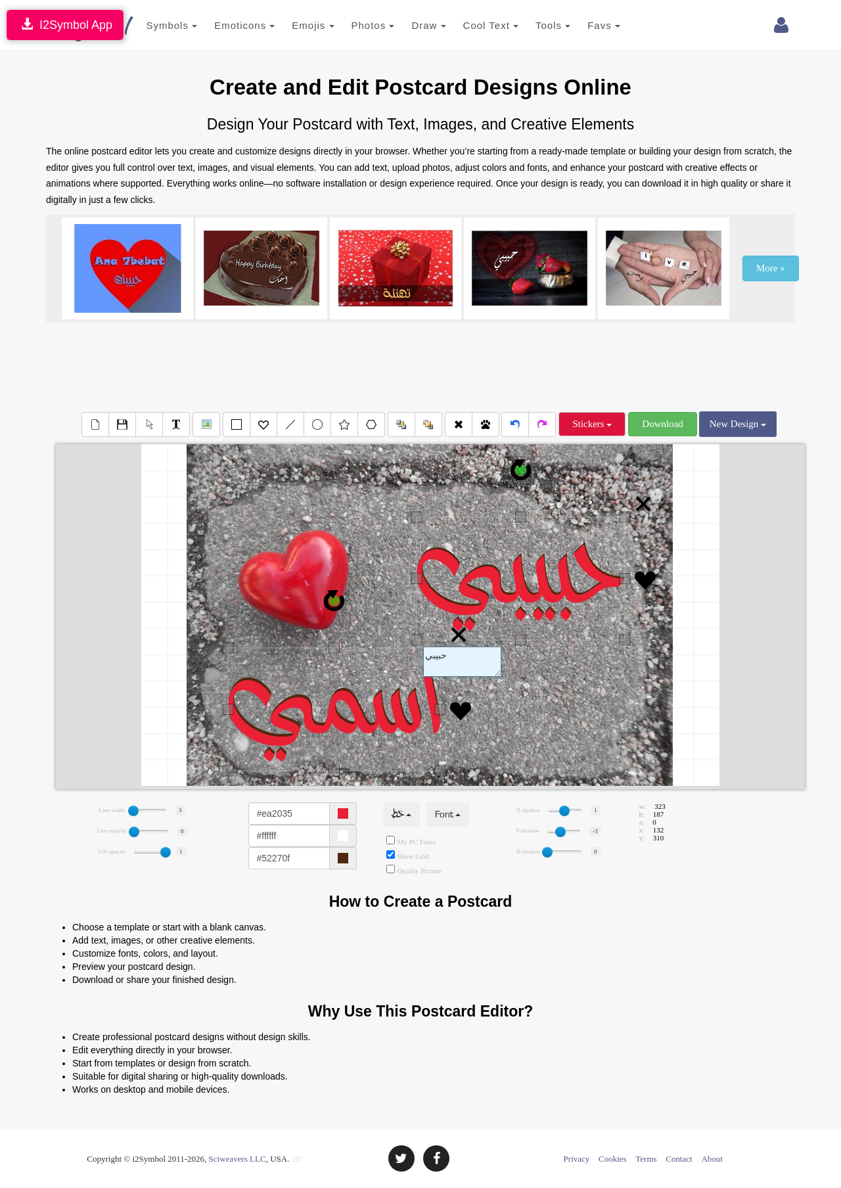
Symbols (152, 25)
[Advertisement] (420, 365)
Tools (533, 25)
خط (401, 814)
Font (448, 814)
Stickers (592, 424)
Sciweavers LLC (237, 1159)
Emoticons (225, 25)
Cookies (613, 1159)
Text (462, 662)
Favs (584, 25)
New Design (738, 424)
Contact (679, 1159)
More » (770, 268)
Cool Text (471, 25)
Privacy (577, 1159)
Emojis (294, 25)
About (712, 1159)
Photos (353, 25)
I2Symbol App (65, 25)
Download (662, 424)
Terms (645, 1159)
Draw (409, 25)
